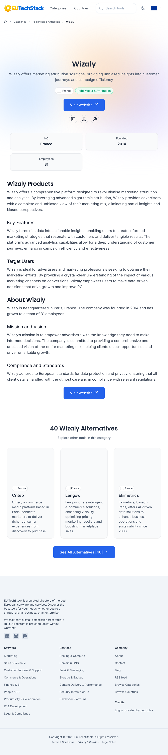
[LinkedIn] (73, 119)
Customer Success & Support (23, 670)
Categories (58, 8)
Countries (81, 8)
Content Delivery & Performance (81, 684)
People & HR (12, 692)
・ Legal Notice (107, 742)
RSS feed (121, 677)
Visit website (84, 105)
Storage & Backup (71, 677)
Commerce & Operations (20, 677)
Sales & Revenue (15, 663)
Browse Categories (127, 684)
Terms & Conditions (63, 742)
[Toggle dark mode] (143, 8)
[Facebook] (95, 119)
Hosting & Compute (72, 655)
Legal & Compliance (17, 713)
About (119, 655)
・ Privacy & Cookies (86, 742)
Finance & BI (12, 684)
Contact (120, 663)
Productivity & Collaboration (22, 699)
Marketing (10, 655)
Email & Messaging (72, 670)
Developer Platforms (73, 699)
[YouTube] (84, 119)
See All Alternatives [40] (84, 552)
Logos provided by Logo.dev (134, 710)
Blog (118, 670)
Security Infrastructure (74, 692)
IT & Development (15, 706)
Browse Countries (126, 692)
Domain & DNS (69, 663)
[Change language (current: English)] (156, 8)
